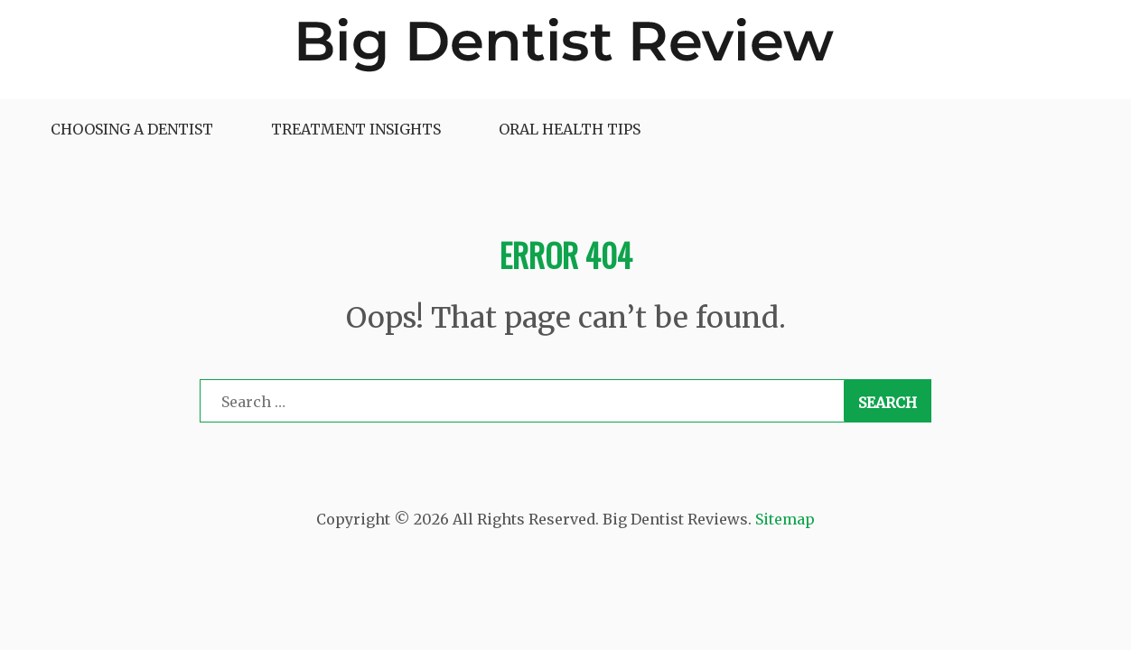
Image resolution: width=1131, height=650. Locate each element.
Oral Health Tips (569, 129)
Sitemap (785, 519)
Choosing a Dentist (132, 129)
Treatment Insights (356, 129)
